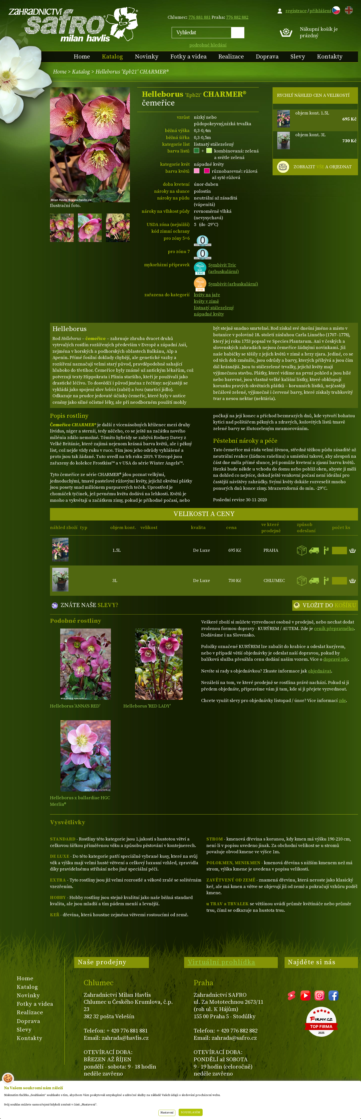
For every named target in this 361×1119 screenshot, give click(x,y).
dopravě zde (335, 659)
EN (348, 9)
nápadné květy (209, 314)
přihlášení (320, 11)
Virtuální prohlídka (222, 962)
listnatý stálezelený (214, 308)
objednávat (319, 671)
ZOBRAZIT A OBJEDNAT (323, 167)
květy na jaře (207, 295)
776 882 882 (237, 17)
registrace (296, 11)
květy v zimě (206, 301)
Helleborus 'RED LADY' (147, 706)
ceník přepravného (334, 629)
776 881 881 (199, 17)
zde (342, 701)
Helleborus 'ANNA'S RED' (75, 706)
